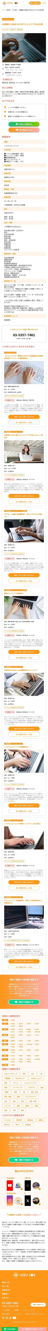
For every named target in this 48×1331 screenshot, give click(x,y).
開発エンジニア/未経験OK (13, 593)
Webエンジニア (36, 1078)
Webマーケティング (10, 1074)
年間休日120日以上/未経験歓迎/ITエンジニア (21, 670)
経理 (18, 1106)
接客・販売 (32, 1101)
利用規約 (16, 1310)
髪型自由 (28, 1125)
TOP (3, 10)
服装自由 (30, 1120)
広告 (5, 1101)
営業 (18, 1097)
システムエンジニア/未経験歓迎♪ (16, 747)
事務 (15, 1092)
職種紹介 (5, 1294)
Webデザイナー (20, 1078)
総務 (36, 1106)
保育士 (27, 1106)
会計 (32, 1074)
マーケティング (18, 1087)
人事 (41, 1074)
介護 (14, 1110)
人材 (23, 1092)
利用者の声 (6, 1290)
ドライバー (7, 1106)
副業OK (41, 1120)
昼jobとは (5, 1282)
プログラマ (31, 1087)
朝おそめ (7, 1125)
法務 (14, 1101)
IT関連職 (7, 1078)
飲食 (22, 1110)
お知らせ (5, 1297)
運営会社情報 (5, 1314)
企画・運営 (34, 1092)
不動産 (6, 1092)
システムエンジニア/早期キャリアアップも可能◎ (22, 823)
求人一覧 (5, 1286)
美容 (5, 1110)
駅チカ (17, 1125)
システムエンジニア (30, 1083)
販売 (24, 1074)
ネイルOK (7, 1120)
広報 (22, 1101)
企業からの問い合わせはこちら (34, 1314)
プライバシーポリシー (29, 1310)
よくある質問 (5, 1310)
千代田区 (14, 10)
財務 (5, 1083)
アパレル (15, 1083)
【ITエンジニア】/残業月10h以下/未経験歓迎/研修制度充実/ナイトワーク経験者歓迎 (23, 357)
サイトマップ (17, 1314)
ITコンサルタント (31, 1097)
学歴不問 (19, 1120)
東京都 (8, 10)
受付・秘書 (7, 1097)
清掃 (5, 1087)
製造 (42, 1087)
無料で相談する (38, 1305)
